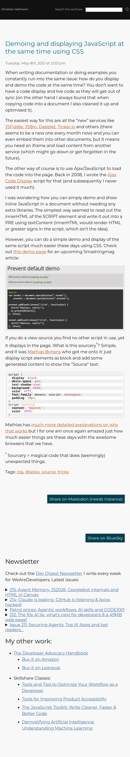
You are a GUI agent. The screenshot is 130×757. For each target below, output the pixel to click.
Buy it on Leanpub (41, 667)
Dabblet (47, 126)
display (32, 471)
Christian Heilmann (14, 9)
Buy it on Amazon (40, 659)
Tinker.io (66, 126)
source (49, 471)
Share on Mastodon (85, 499)
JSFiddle (14, 126)
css (20, 471)
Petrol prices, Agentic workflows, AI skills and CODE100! (67, 609)
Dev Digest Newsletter (59, 573)
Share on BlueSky (104, 538)
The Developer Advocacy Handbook (51, 653)
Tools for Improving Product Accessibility (64, 699)
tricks (63, 471)
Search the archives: (69, 9)
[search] (127, 9)
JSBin (31, 126)
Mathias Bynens (44, 351)
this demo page (29, 251)
